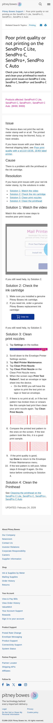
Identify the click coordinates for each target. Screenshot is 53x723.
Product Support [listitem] (10, 641)
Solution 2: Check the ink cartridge (28, 194)
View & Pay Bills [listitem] (10, 599)
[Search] (40, 4)
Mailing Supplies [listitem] (10, 577)
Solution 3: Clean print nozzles (26, 197)
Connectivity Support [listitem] (12, 645)
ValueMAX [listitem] (7, 607)
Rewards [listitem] (6, 615)
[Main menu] (49, 4)
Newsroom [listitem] (7, 539)
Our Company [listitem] (8, 535)
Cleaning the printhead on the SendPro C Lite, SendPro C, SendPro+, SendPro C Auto (26, 496)
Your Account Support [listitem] (12, 611)
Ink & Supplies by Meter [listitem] (13, 573)
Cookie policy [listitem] (32, 712)
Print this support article (45, 25)
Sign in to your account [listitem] (13, 619)
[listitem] (3, 684)
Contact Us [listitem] (7, 543)
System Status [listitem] (9, 649)
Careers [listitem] (6, 555)
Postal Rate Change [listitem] (11, 633)
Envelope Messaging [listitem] (12, 637)
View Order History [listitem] (11, 603)
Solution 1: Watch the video (24, 191)
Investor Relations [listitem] (10, 547)
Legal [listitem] (4, 709)
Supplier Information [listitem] (11, 559)
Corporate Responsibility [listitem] (14, 551)
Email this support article (41, 25)
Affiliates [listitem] (6, 671)
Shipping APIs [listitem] (8, 667)
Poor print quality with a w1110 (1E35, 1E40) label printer (26, 150)
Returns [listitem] (6, 585)
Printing (32, 25)
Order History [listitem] (8, 581)
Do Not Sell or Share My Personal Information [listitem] (12, 713)
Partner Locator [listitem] (9, 663)
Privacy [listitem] (30, 709)
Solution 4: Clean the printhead (26, 201)
